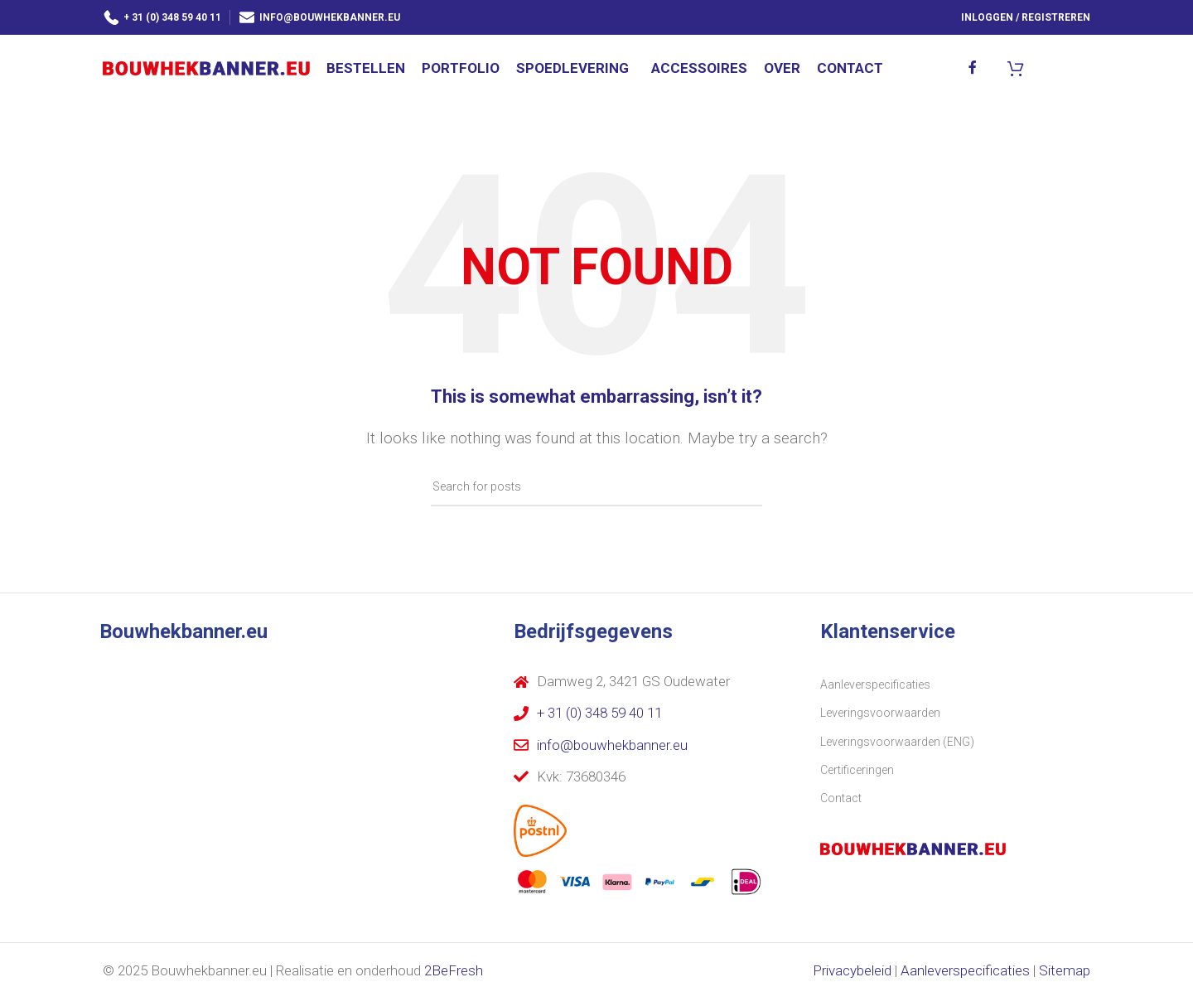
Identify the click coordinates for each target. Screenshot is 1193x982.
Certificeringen (857, 772)
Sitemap (1064, 973)
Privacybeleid (852, 973)
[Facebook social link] (973, 68)
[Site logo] (206, 67)
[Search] (596, 490)
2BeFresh (453, 973)
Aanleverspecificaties (875, 687)
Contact (841, 800)
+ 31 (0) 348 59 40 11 (162, 16)
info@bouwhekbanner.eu (319, 16)
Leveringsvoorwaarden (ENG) (897, 743)
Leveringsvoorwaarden (880, 715)
